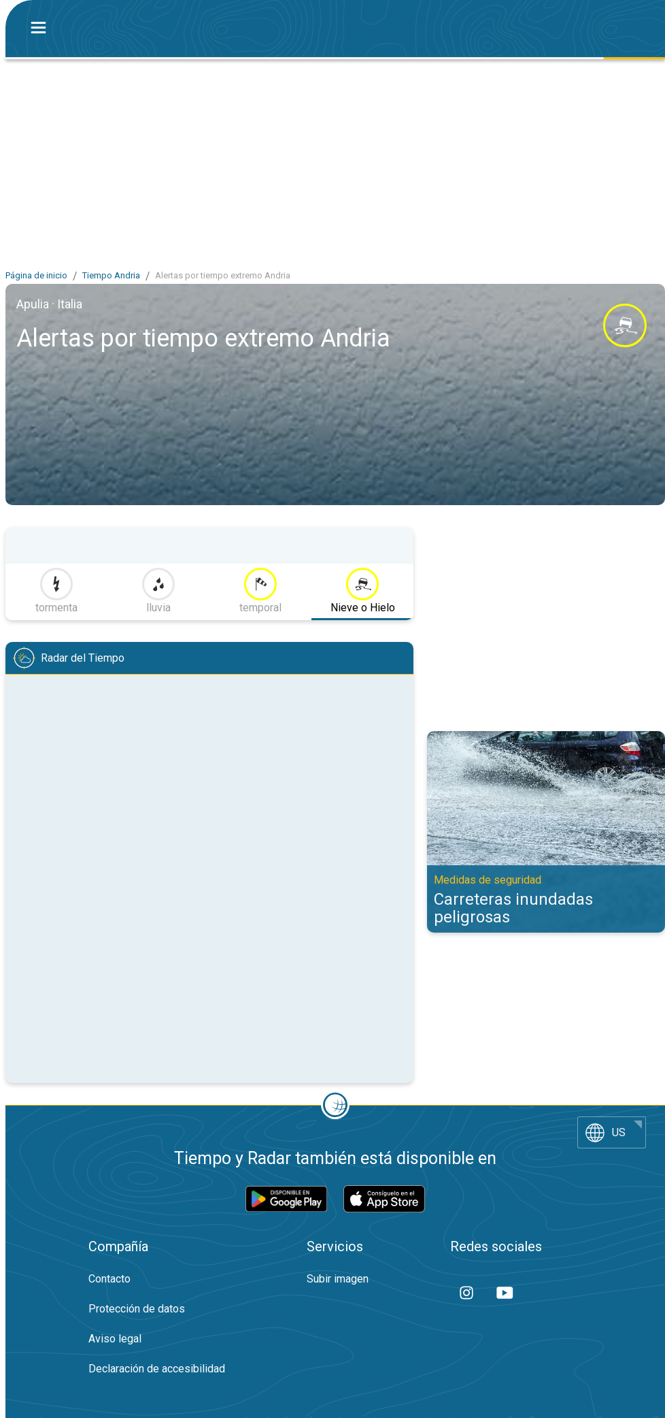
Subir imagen (338, 1278)
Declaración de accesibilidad (156, 1368)
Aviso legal (114, 1338)
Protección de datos (136, 1308)
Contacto (109, 1278)
